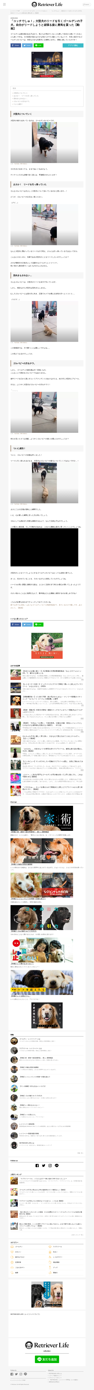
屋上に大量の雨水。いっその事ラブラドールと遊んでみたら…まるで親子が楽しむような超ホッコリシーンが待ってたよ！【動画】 (50, 1225)
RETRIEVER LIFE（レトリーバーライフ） (26, 1314)
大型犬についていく (21, 93)
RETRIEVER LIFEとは (55, 1374)
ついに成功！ (18, 104)
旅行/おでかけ (17, 1257)
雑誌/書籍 (53, 1262)
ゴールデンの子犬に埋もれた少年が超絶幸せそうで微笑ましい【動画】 (42, 1190)
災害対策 (16, 1262)
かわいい (45, 11)
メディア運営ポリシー (55, 1376)
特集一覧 (80, 1153)
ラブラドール (55, 1247)
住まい (53, 1252)
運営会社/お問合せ (54, 1382)
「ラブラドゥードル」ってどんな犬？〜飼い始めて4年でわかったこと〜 (43, 1179)
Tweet (27, 45)
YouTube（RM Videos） (21, 164)
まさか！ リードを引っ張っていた (26, 96)
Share (15, 45)
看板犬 (53, 1273)
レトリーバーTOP (15, 11)
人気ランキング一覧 (77, 1235)
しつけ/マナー (55, 1257)
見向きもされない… (21, 98)
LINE (39, 45)
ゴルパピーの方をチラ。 (22, 101)
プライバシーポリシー (55, 1378)
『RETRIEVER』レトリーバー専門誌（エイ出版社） (64, 1380)
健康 (14, 1273)
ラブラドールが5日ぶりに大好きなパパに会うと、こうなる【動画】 (41, 1201)
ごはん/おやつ (17, 1267)
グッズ (53, 1267)
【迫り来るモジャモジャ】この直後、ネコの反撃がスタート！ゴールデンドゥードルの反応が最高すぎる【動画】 (50, 1213)
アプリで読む (73, 45)
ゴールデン (32, 11)
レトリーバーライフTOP (18, 1380)
